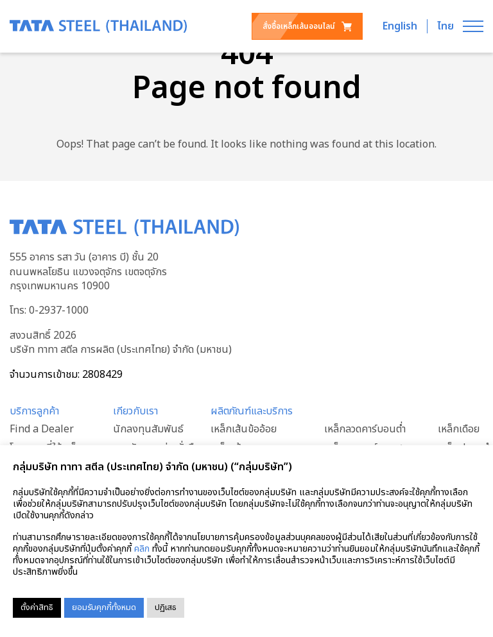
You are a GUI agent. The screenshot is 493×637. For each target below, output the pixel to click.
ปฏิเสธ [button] (166, 607)
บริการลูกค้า (34, 411)
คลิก (142, 548)
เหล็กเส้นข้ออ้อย (244, 429)
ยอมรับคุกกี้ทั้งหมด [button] (104, 607)
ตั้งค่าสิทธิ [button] (37, 607)
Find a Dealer (42, 429)
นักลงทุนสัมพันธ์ (148, 429)
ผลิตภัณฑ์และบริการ (252, 411)
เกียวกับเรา (135, 411)
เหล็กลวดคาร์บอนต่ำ (365, 429)
